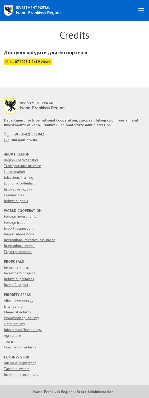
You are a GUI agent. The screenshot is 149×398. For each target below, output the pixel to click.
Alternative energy (18, 300)
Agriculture (12, 335)
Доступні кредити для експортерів (45, 52)
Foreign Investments (20, 216)
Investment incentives (21, 374)
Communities (14, 195)
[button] (141, 10)
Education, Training (18, 177)
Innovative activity (18, 189)
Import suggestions (19, 234)
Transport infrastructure (22, 165)
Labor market (14, 171)
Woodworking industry (21, 318)
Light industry (14, 324)
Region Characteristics (21, 160)
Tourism (10, 341)
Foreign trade (15, 222)
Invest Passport (16, 284)
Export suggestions (19, 228)
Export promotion (18, 251)
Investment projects (19, 273)
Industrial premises (19, 278)
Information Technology (23, 329)
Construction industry (20, 347)
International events (19, 245)
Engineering (13, 306)
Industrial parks (16, 200)
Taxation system (17, 368)
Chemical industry (18, 312)
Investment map (16, 267)
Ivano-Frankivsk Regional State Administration (73, 391)
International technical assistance (29, 239)
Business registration (20, 363)
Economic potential (19, 183)
